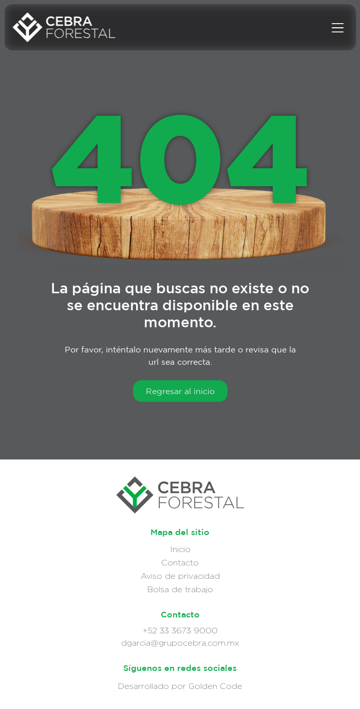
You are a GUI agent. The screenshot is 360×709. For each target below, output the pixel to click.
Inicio (180, 549)
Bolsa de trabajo (180, 589)
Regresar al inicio (180, 391)
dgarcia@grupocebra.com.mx (180, 643)
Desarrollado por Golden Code (180, 686)
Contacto (180, 562)
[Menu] (337, 27)
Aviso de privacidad (180, 576)
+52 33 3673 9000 (180, 630)
